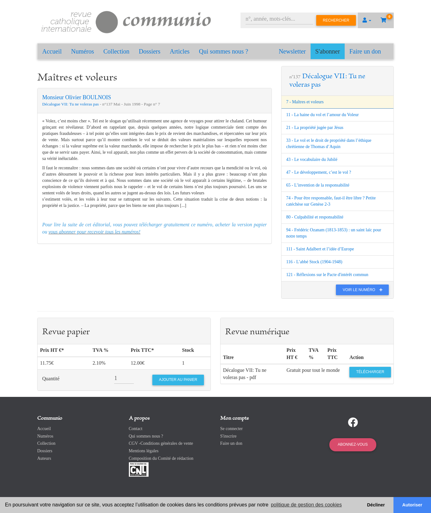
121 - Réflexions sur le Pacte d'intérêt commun (327, 274)
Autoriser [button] (412, 504)
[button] (367, 20)
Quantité (50, 378)
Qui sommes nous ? (223, 51)
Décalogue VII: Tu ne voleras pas (71, 104)
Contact (136, 428)
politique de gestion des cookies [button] (306, 504)
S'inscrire (228, 436)
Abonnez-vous (353, 444)
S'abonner (327, 51)
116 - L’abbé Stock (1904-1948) (314, 261)
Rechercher (336, 20)
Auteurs (44, 458)
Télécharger (370, 372)
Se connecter (231, 428)
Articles (180, 51)
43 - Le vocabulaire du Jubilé (311, 159)
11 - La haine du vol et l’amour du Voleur (322, 114)
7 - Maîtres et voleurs (305, 102)
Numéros (82, 51)
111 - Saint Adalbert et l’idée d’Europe (320, 249)
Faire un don (365, 51)
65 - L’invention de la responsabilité (317, 185)
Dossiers (149, 51)
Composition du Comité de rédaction (161, 458)
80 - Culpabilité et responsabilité (314, 217)
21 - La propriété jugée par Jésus (314, 127)
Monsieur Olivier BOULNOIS (76, 97)
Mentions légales (144, 451)
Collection (116, 51)
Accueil (52, 51)
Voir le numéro (364, 290)
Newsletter (292, 51)
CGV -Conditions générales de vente (161, 443)
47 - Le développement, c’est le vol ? (318, 172)
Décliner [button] (376, 504)
